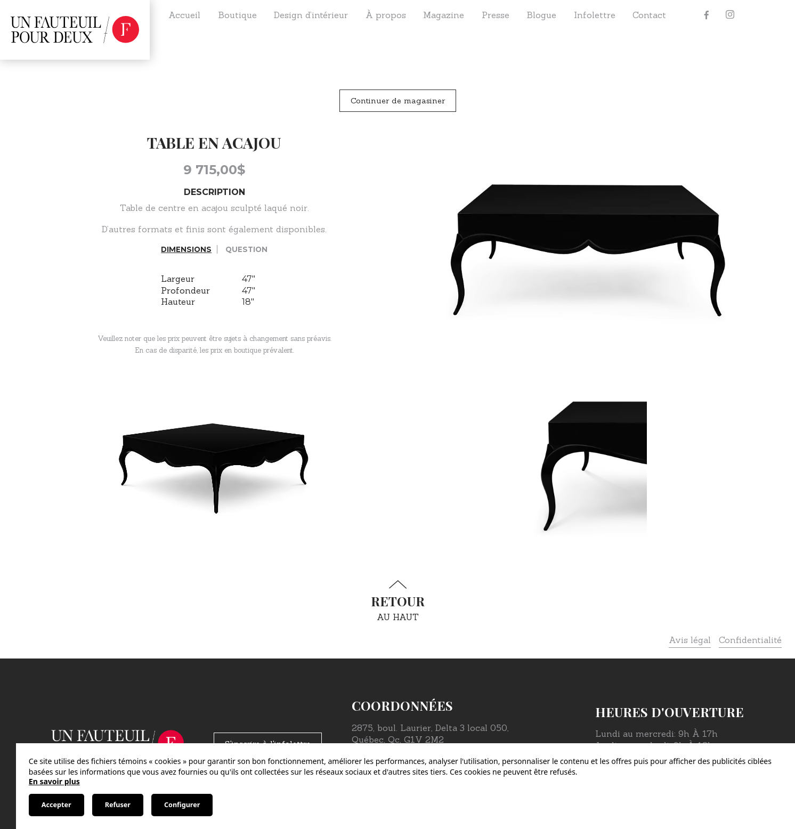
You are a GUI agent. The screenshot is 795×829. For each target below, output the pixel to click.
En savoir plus (54, 781)
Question (246, 249)
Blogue (541, 15)
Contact (649, 15)
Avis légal (690, 640)
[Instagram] (730, 15)
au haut (397, 601)
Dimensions (186, 249)
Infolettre (594, 15)
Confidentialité (750, 640)
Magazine (443, 15)
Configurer (182, 804)
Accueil (184, 15)
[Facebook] (706, 15)
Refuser (118, 804)
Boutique (237, 15)
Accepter (56, 804)
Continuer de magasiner (398, 100)
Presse (495, 15)
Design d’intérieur (311, 15)
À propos (386, 15)
